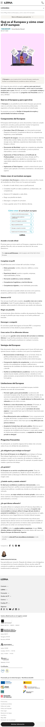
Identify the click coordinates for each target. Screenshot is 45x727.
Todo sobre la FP (6, 29)
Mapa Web (3, 717)
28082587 (17, 625)
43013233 (8, 636)
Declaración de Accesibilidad (8, 720)
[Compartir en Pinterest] (16, 545)
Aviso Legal (3, 710)
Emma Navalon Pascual (18, 29)
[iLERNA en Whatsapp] (19, 609)
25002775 (6, 634)
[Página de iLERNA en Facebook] (2, 609)
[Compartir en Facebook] (10, 545)
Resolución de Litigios (6, 713)
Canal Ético (3, 715)
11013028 (6, 653)
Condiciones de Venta (6, 704)
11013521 (11, 653)
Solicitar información (17, 724)
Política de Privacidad (6, 708)
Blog (6, 12)
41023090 (6, 648)
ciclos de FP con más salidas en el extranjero (21, 537)
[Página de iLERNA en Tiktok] (13, 609)
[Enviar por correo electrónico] (19, 545)
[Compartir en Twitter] (13, 545)
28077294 (7, 625)
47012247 (8, 662)
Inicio (2, 12)
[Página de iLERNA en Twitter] (7, 609)
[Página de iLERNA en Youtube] (10, 609)
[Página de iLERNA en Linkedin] (16, 609)
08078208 (8, 639)
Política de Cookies (5, 706)
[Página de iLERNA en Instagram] (4, 609)
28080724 (12, 625)
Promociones (4, 701)
